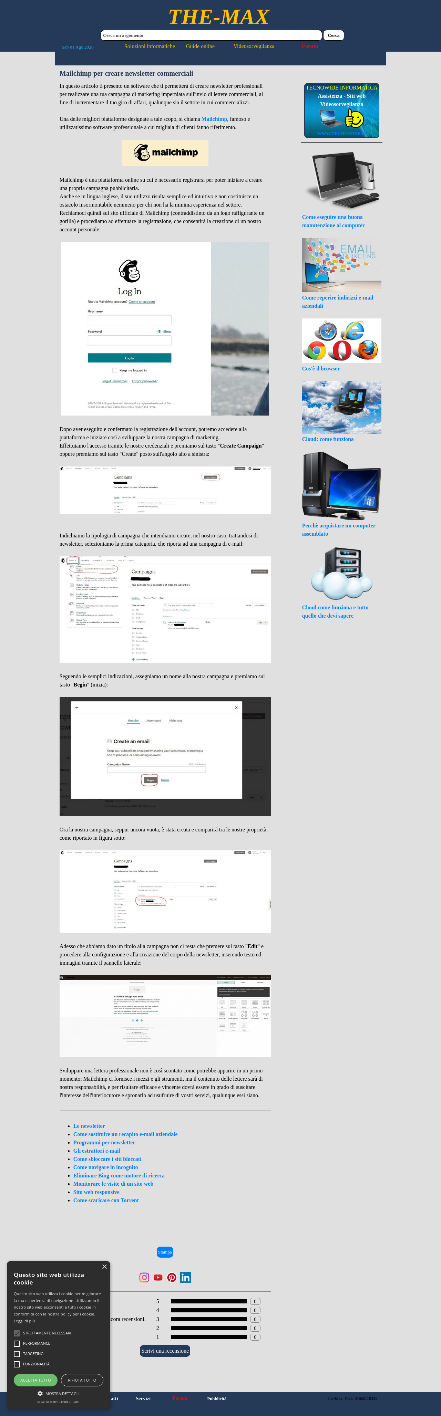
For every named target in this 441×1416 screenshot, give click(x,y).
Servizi (143, 1398)
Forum (310, 46)
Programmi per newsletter (104, 1142)
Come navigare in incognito (105, 1167)
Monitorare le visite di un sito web (113, 1184)
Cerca (334, 35)
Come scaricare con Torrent (106, 1200)
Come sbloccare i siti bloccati (107, 1159)
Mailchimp (214, 119)
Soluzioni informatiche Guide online (169, 46)
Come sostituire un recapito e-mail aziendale (125, 1134)
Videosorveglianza (254, 46)
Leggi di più (24, 1320)
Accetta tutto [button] (35, 1380)
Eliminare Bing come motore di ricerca (119, 1175)
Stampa (165, 1252)
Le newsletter (89, 1126)
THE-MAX (218, 16)
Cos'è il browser (321, 368)
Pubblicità (216, 1398)
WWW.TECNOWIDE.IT (342, 133)
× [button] (104, 1267)
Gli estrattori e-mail (96, 1151)
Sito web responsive (96, 1192)
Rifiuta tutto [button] (82, 1380)
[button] (58, 1392)
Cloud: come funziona (328, 439)
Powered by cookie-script (59, 1402)
